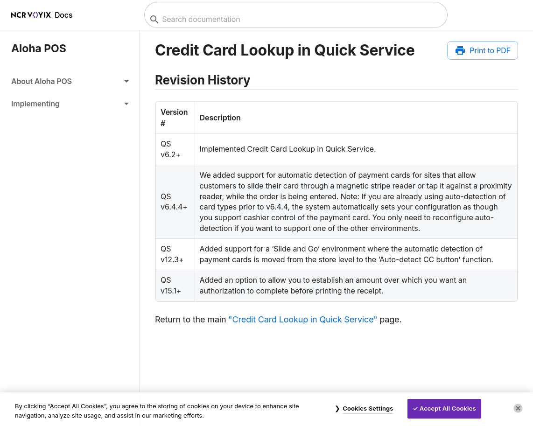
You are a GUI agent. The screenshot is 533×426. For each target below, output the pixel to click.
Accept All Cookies (448, 408)
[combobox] (294, 19)
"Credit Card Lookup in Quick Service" (302, 319)
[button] (70, 81)
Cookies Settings (368, 408)
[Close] (518, 408)
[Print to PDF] (482, 50)
